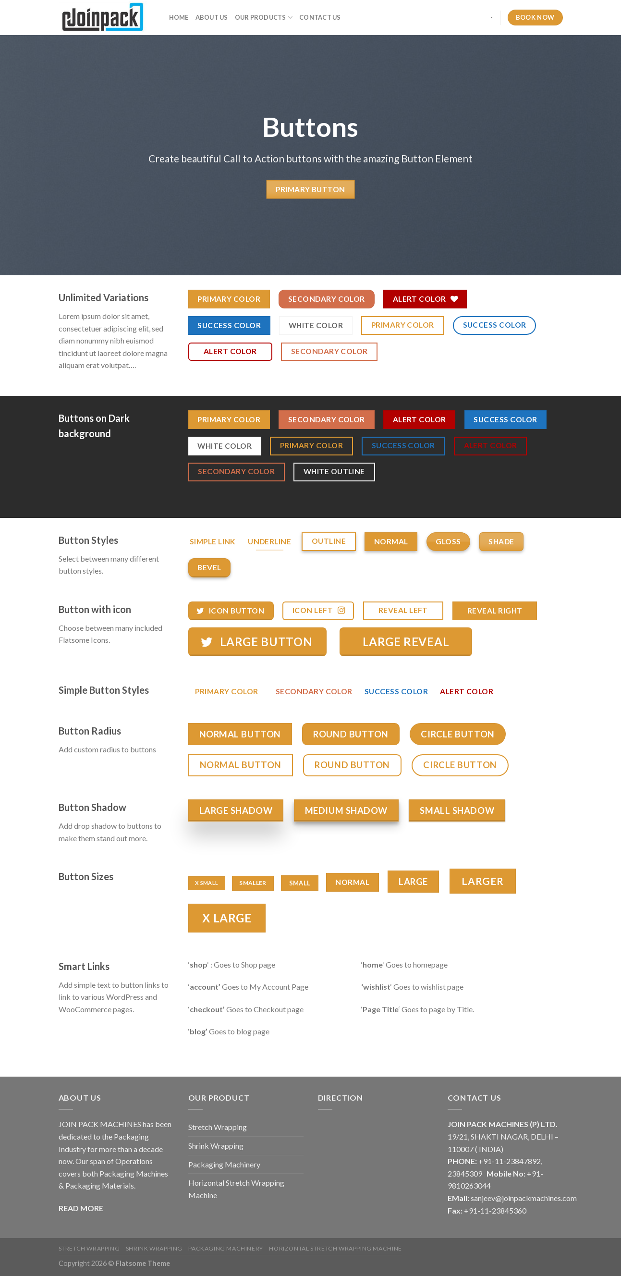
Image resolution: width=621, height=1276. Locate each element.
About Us (211, 17)
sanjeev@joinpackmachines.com (524, 1197)
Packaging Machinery (224, 1164)
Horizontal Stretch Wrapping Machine (236, 1189)
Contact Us (320, 17)
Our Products (264, 17)
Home (179, 17)
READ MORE (81, 1208)
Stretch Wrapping (217, 1126)
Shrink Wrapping (216, 1145)
